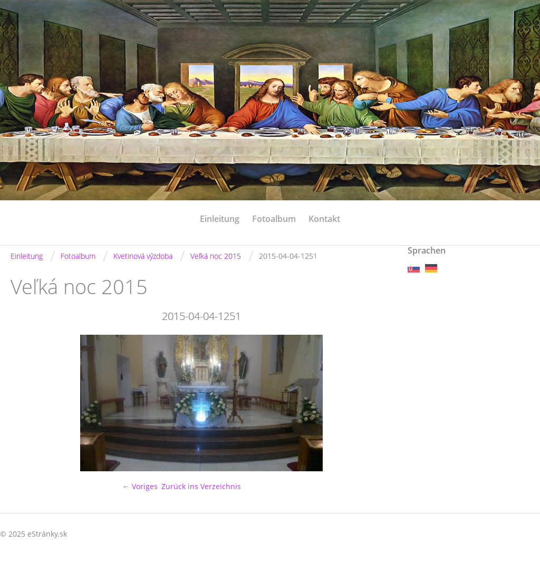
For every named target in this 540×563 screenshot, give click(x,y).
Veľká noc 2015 (215, 256)
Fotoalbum (274, 219)
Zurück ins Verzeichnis (201, 486)
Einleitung (219, 219)
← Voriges (140, 486)
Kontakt (324, 219)
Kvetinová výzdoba (142, 256)
